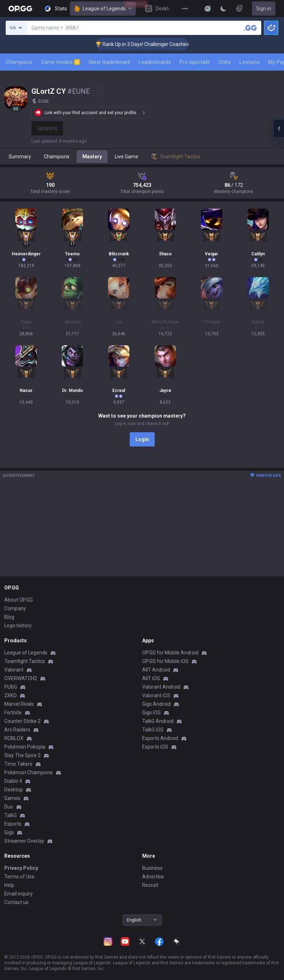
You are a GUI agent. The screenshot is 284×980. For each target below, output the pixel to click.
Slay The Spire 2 (22, 755)
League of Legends (103, 8)
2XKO (10, 695)
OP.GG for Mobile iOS (165, 661)
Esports (12, 824)
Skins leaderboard (109, 62)
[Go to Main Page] (20, 8)
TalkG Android (158, 721)
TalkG (10, 815)
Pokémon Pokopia (24, 747)
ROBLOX (14, 738)
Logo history (18, 625)
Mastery (92, 156)
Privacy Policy (21, 868)
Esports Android (160, 738)
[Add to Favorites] (98, 91)
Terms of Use (19, 876)
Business (152, 868)
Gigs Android (156, 704)
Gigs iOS (151, 712)
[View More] (185, 8)
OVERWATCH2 (20, 678)
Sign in (263, 8)
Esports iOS (155, 747)
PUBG (10, 687)
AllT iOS (151, 678)
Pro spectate (195, 62)
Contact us (16, 902)
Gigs (9, 832)
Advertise (153, 876)
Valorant (14, 670)
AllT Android (156, 670)
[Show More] (208, 8)
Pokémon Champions (28, 772)
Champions (19, 62)
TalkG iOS (153, 730)
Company (15, 608)
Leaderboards (155, 62)
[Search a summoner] (250, 28)
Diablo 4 (13, 781)
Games (12, 798)
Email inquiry (18, 894)
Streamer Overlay (24, 841)
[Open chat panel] (278, 128)
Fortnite (13, 712)
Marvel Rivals (19, 704)
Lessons (249, 62)
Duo (8, 807)
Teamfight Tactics (24, 661)
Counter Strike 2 (22, 721)
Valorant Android (161, 687)
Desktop (13, 789)
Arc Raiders (17, 730)
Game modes (60, 62)
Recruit (150, 885)
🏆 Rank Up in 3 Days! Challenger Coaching (153, 44)
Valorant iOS (156, 695)
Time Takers (18, 764)
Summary (20, 156)
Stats (224, 62)
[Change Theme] (223, 8)
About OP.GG (18, 600)
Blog (9, 617)
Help (9, 885)
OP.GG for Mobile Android (170, 652)
